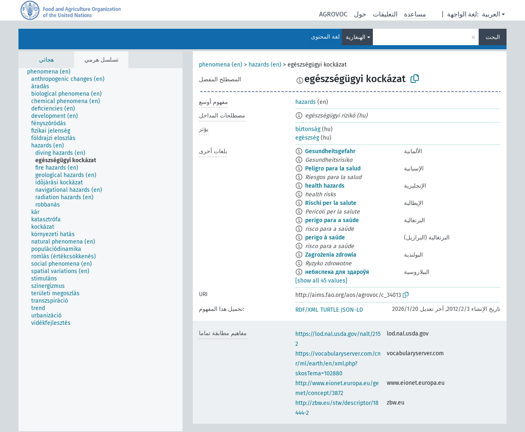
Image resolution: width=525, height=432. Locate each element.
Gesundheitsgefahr (330, 151)
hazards (305, 102)
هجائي (46, 59)
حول (360, 14)
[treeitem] (52, 72)
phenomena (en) (220, 64)
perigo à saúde (325, 237)
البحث (493, 37)
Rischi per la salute (330, 203)
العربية (491, 14)
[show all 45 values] (321, 280)
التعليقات (385, 14)
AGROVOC (333, 14)
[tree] (100, 249)
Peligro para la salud (333, 168)
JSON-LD (352, 309)
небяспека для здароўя (337, 272)
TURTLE (329, 309)
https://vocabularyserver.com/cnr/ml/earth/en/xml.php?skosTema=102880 (338, 363)
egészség (307, 137)
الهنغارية (355, 37)
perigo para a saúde (332, 220)
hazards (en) (265, 64)
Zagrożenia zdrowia (330, 254)
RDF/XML (306, 309)
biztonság (307, 129)
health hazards (325, 185)
